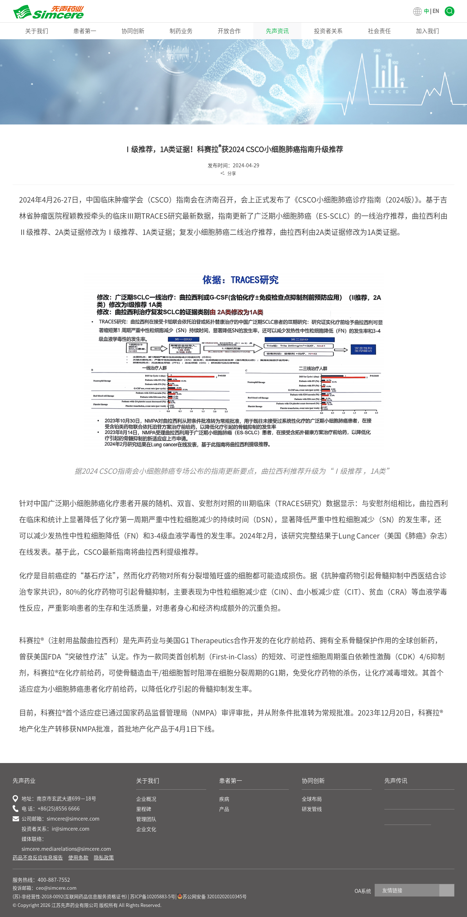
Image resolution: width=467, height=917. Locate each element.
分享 (231, 173)
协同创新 (132, 31)
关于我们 (36, 31)
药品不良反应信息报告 (38, 857)
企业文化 (146, 829)
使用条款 (78, 857)
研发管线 (312, 809)
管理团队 (146, 819)
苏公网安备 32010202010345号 (212, 896)
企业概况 (146, 799)
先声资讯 (277, 31)
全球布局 (312, 799)
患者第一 (84, 31)
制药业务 (181, 31)
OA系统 (363, 891)
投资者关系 (328, 31)
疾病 (224, 799)
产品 (224, 809)
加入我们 (427, 31)
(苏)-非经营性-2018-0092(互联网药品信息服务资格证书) (70, 896)
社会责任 (379, 31)
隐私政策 (104, 857)
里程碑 (143, 809)
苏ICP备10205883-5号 (152, 896)
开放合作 (229, 31)
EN (436, 11)
